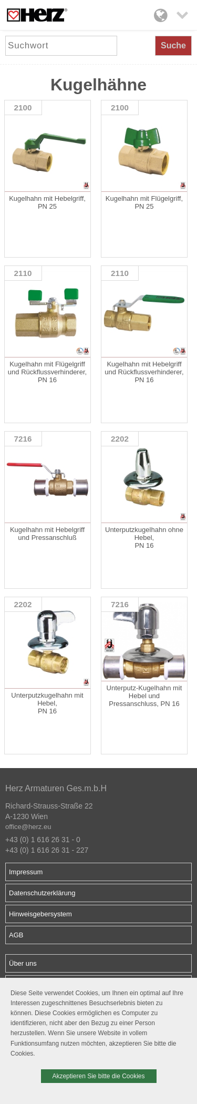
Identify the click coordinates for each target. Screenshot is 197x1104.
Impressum (26, 872)
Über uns (23, 963)
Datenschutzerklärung (42, 893)
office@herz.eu (28, 827)
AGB (16, 935)
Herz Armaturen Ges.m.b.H (56, 788)
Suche (173, 45)
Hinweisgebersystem (40, 914)
